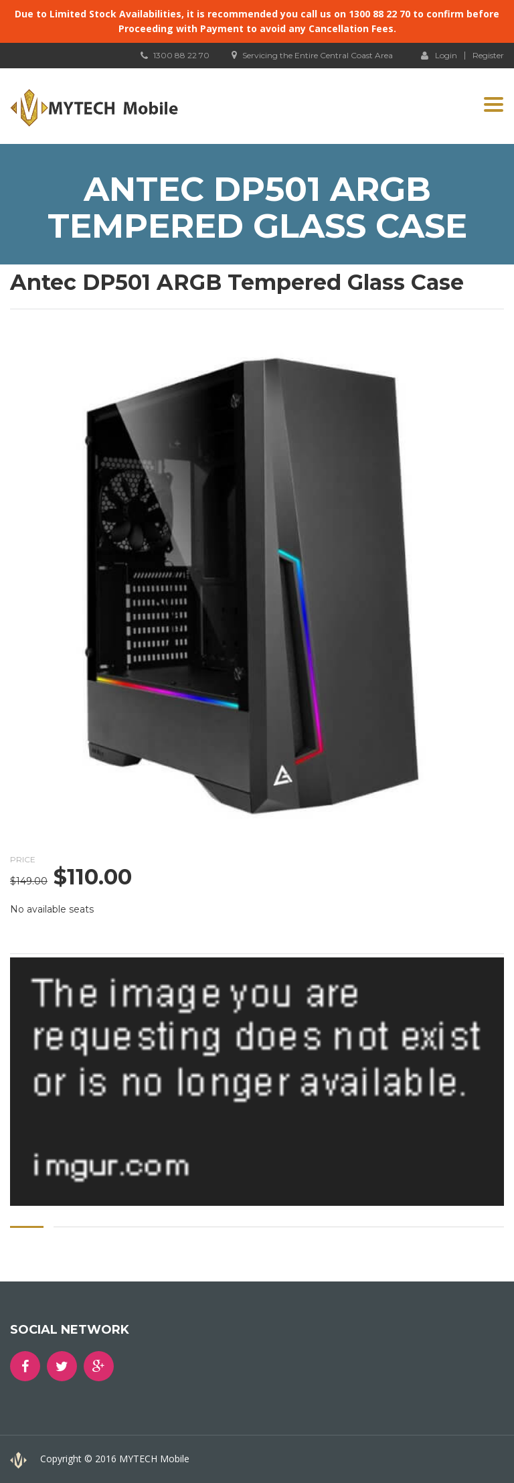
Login (439, 55)
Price (22, 859)
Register (488, 56)
